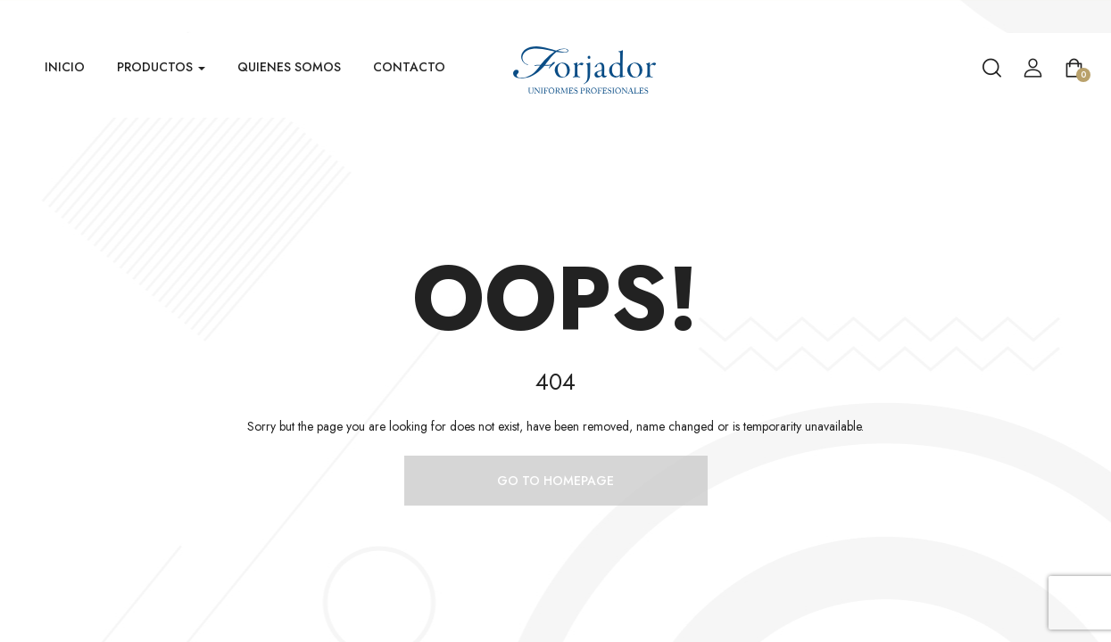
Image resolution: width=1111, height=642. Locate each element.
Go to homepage (555, 481)
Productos (161, 67)
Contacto (409, 67)
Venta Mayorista (1067, 16)
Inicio (65, 67)
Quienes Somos (289, 67)
